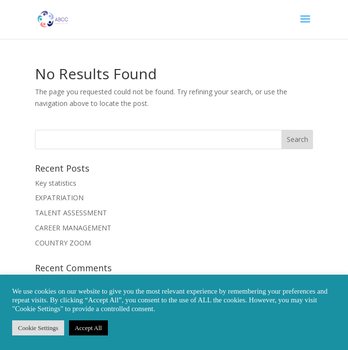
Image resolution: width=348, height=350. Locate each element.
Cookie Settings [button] (38, 328)
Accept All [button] (88, 328)
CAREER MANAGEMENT (73, 227)
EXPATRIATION (59, 197)
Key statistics (55, 183)
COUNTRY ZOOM (63, 242)
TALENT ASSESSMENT (71, 212)
